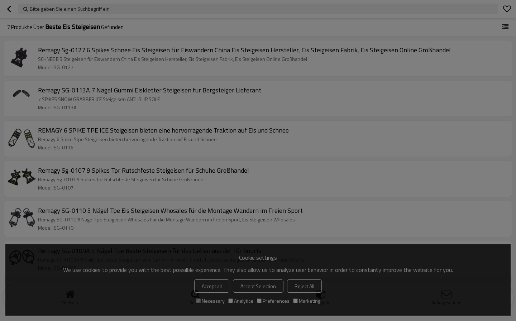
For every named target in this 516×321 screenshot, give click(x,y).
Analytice (240, 301)
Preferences (273, 301)
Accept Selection (258, 286)
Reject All (304, 286)
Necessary (210, 301)
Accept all (212, 286)
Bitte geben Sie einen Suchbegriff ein (70, 9)
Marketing (306, 301)
